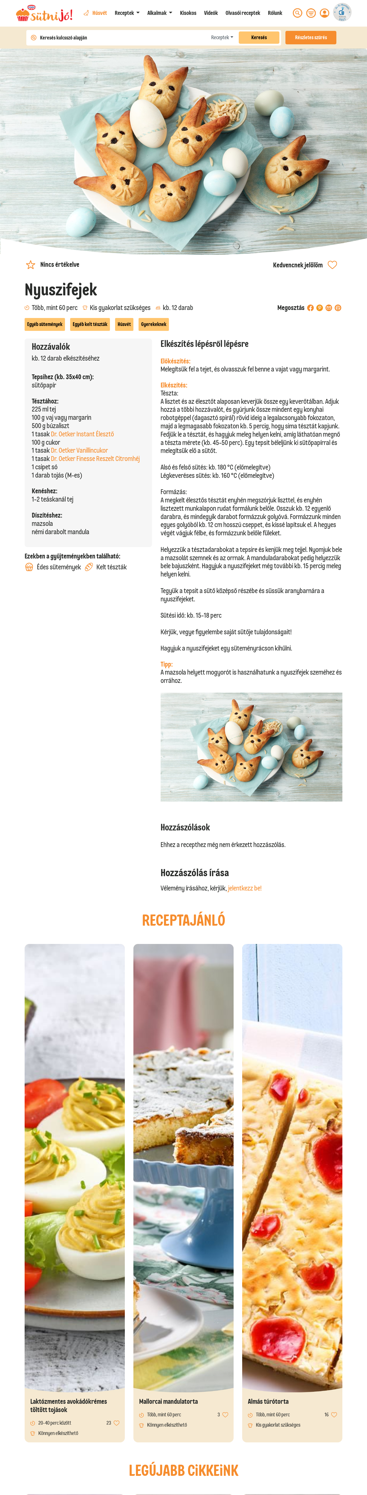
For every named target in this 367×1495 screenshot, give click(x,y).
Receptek (220, 37)
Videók (211, 12)
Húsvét (124, 324)
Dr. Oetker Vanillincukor (79, 450)
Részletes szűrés (311, 37)
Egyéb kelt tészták (90, 324)
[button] (127, 13)
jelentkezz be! (245, 888)
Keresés (259, 37)
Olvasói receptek (243, 12)
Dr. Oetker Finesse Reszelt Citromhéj (95, 458)
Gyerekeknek (153, 324)
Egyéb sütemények (44, 324)
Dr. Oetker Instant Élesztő (82, 434)
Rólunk (275, 12)
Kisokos (188, 12)
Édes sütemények (53, 567)
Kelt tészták (105, 567)
